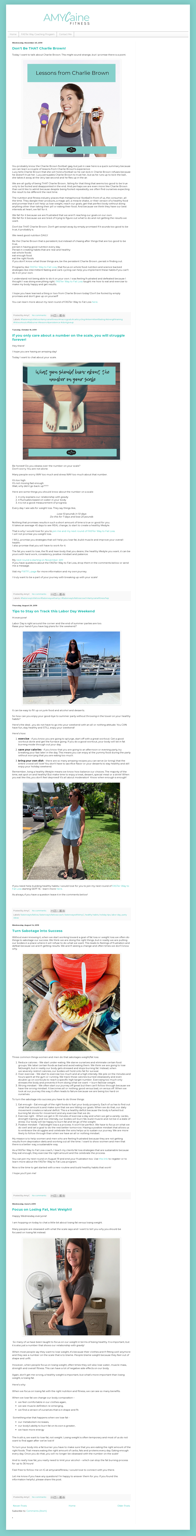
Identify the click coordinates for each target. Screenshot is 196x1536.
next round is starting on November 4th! (39, 559)
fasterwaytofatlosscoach (52, 915)
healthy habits (92, 915)
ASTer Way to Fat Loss (70, 281)
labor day (116, 915)
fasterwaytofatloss (30, 915)
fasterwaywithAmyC (74, 915)
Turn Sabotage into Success (37, 931)
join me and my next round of (70, 531)
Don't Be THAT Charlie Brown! (39, 48)
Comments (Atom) (36, 1511)
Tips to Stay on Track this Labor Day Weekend (53, 611)
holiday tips (105, 915)
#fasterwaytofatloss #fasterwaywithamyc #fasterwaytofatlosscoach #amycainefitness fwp (65, 598)
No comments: (39, 315)
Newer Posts (20, 1505)
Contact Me (65, 34)
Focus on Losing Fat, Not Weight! (42, 1209)
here (95, 301)
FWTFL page (29, 571)
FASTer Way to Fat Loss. (101, 531)
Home (13, 34)
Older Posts (123, 1505)
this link (103, 1158)
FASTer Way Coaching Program (38, 34)
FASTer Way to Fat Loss (43, 267)
